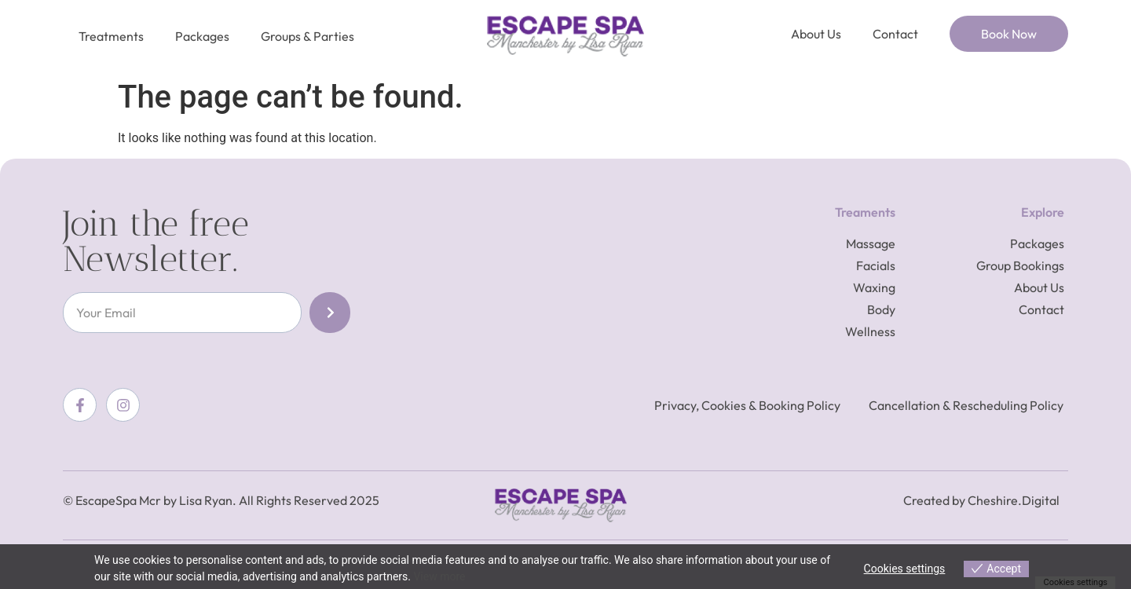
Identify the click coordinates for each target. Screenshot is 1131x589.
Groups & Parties (307, 36)
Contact (895, 34)
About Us (816, 34)
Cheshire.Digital (1014, 500)
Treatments (111, 36)
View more (439, 576)
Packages (202, 36)
